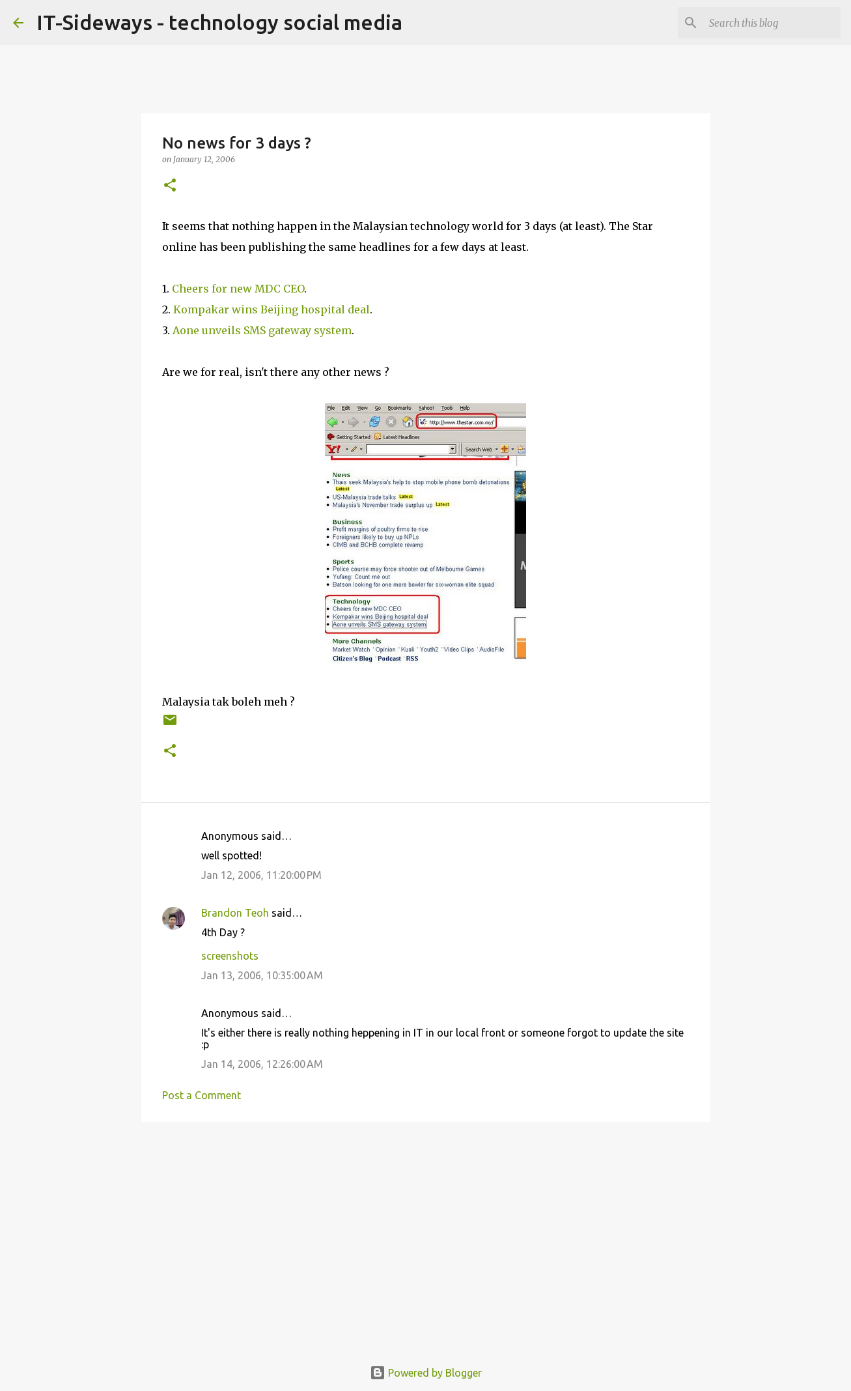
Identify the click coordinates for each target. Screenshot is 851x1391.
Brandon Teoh (235, 913)
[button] (170, 186)
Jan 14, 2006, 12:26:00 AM (262, 1064)
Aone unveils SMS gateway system (261, 330)
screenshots (229, 956)
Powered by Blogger (426, 1373)
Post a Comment (201, 1095)
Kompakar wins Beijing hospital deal (271, 309)
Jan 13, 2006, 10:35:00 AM (262, 975)
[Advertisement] (426, 1232)
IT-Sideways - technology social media (219, 22)
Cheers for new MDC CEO (238, 288)
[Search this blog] (772, 22)
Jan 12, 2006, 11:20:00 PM (261, 875)
